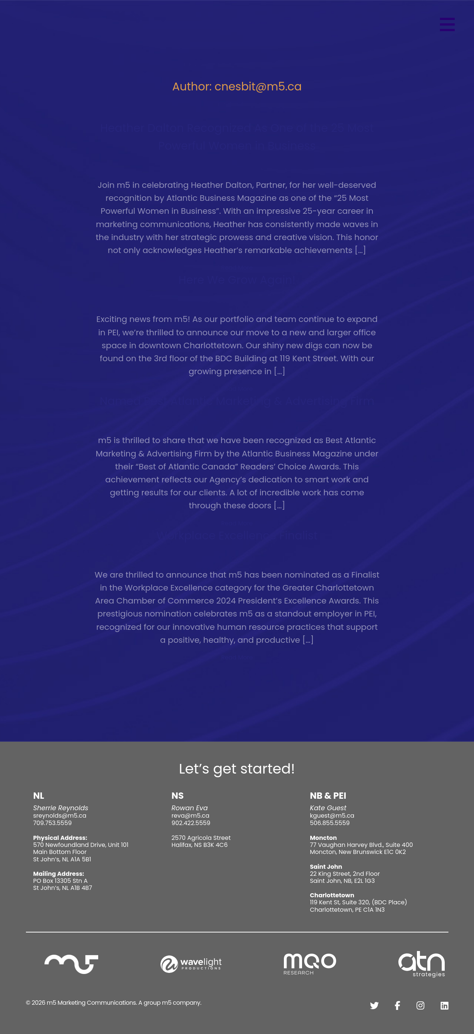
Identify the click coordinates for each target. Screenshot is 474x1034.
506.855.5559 (329, 823)
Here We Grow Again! (237, 280)
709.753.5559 (52, 823)
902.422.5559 (191, 823)
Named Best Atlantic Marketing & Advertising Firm (237, 401)
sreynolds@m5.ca (59, 815)
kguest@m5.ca (332, 815)
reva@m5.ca (190, 815)
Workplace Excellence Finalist (237, 535)
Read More (237, 267)
